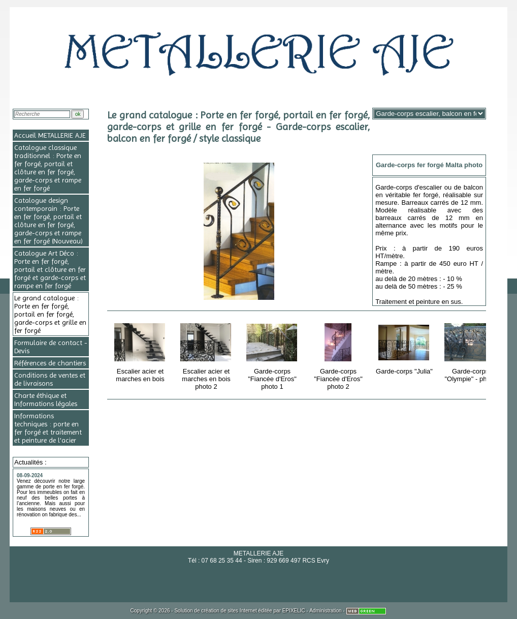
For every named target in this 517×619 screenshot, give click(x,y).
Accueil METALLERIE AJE (50, 135)
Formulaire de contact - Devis (50, 346)
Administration (325, 610)
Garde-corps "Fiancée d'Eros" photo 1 (273, 354)
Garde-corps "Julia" (405, 347)
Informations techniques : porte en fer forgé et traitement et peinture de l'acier (48, 428)
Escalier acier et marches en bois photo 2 (207, 354)
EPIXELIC (293, 610)
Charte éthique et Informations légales (45, 399)
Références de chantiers (50, 363)
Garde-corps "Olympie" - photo (471, 351)
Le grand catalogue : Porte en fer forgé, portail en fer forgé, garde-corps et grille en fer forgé (50, 314)
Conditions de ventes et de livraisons (49, 379)
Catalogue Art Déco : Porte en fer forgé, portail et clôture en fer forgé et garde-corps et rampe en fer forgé (50, 269)
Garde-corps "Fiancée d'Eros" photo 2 (339, 354)
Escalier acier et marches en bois (141, 351)
